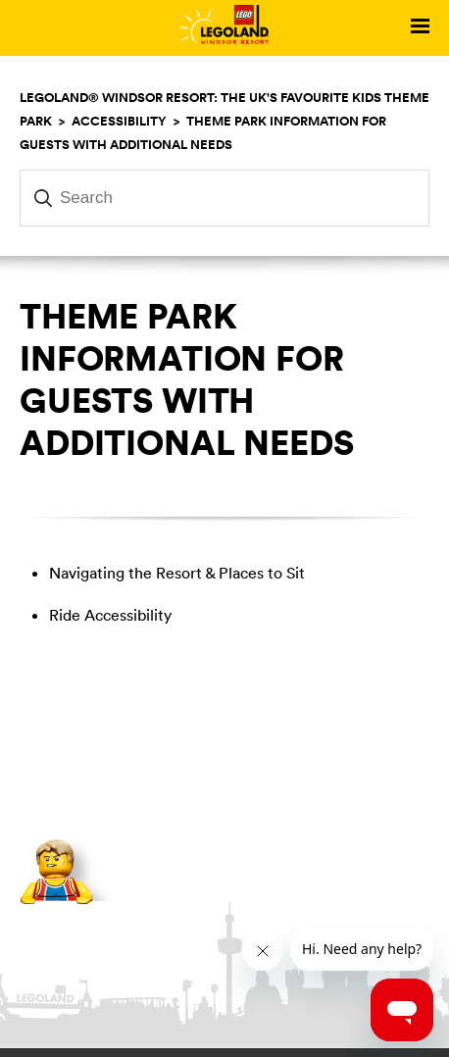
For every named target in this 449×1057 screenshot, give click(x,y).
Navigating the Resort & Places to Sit (177, 572)
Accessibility (119, 120)
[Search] (224, 198)
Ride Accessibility (110, 615)
